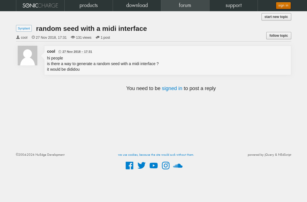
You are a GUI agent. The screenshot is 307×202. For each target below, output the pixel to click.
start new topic (276, 17)
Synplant (24, 28)
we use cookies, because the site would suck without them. (156, 155)
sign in (283, 5)
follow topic (278, 36)
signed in (172, 88)
